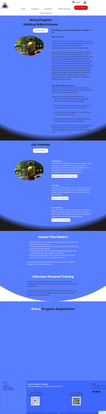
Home (5, 382)
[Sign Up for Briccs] (60, 198)
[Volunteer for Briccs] (61, 220)
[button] (85, 2)
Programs (6, 384)
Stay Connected (8, 390)
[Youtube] (94, 392)
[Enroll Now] (40, 30)
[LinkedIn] (99, 392)
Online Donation (8, 388)
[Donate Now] (81, 8)
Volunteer (6, 386)
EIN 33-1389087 (97, 413)
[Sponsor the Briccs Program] (64, 176)
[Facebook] (96, 392)
